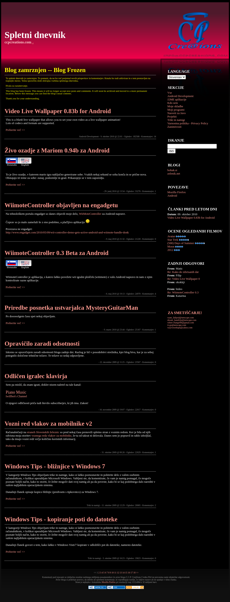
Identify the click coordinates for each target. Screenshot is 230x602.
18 (134, 572)
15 (126, 572)
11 (115, 572)
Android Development (180, 96)
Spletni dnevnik (35, 35)
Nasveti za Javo (176, 113)
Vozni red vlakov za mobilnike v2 (48, 423)
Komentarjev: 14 (148, 136)
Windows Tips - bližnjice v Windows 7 (55, 466)
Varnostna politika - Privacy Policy (187, 123)
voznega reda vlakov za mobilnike (51, 435)
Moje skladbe (175, 106)
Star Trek (172, 239)
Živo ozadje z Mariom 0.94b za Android (57, 150)
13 (121, 572)
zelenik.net (173, 173)
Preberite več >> (15, 130)
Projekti (172, 116)
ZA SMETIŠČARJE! (185, 313)
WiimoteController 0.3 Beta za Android (56, 253)
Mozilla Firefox (176, 192)
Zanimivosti (174, 126)
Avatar (171, 236)
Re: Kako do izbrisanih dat (183, 272)
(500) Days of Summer (180, 243)
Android (172, 195)
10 (113, 572)
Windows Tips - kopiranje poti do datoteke (61, 519)
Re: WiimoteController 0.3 (183, 292)
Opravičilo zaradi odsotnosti (42, 343)
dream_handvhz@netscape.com (181, 320)
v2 (32, 43)
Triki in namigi (176, 120)
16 (129, 572)
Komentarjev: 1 (149, 191)
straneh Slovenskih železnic (43, 432)
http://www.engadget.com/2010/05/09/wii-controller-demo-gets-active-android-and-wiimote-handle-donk (67, 232)
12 (118, 572)
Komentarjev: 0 (149, 239)
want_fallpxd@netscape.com (180, 317)
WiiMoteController (90, 213)
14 (123, 572)
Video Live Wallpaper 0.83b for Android (191, 217)
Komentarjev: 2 (149, 505)
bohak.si (172, 170)
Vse (169, 92)
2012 (170, 250)
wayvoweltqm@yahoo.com (179, 327)
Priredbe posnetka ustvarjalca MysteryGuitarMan (71, 307)
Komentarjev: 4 (149, 293)
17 (131, 572)
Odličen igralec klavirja (36, 376)
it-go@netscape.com (176, 325)
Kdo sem (172, 103)
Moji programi (175, 109)
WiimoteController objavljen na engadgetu (61, 205)
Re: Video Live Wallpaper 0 (183, 278)
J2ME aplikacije (177, 99)
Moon (170, 246)
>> (137, 572)
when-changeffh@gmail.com (180, 322)
